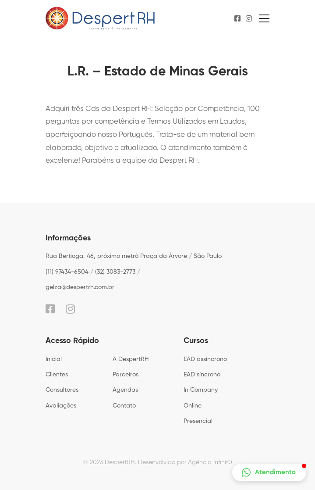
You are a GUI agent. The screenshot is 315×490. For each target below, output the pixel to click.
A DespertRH (131, 359)
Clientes (57, 375)
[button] (269, 472)
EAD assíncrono (205, 359)
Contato (124, 406)
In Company (201, 390)
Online (193, 406)
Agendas (125, 390)
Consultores (62, 390)
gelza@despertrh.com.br (80, 287)
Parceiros (125, 375)
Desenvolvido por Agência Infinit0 (185, 462)
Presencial (198, 421)
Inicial (54, 359)
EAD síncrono (202, 375)
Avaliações (61, 406)
